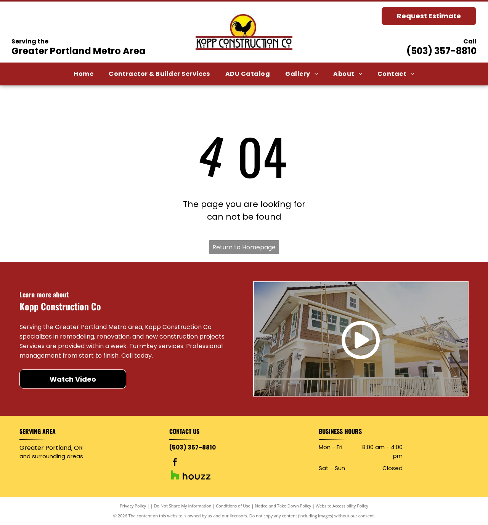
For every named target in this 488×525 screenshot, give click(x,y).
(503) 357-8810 (441, 51)
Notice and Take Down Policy (283, 506)
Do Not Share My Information (183, 506)
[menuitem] (83, 73)
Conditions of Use (233, 506)
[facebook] (175, 463)
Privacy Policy (133, 506)
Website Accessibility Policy (342, 506)
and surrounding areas (51, 456)
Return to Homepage (244, 247)
